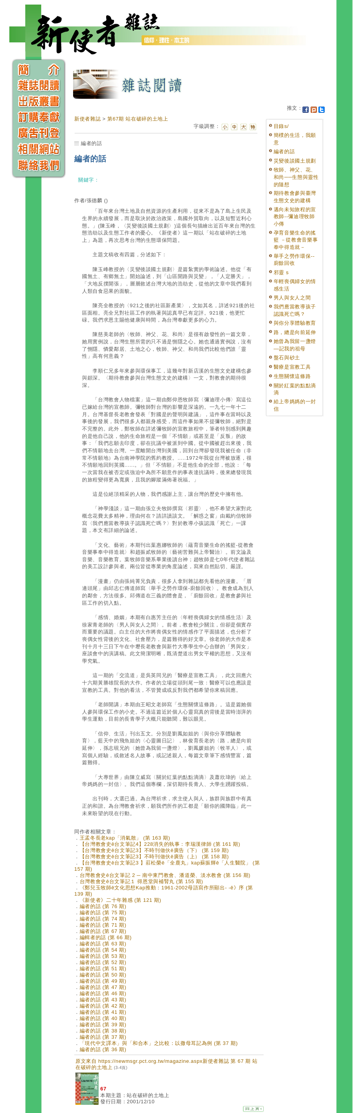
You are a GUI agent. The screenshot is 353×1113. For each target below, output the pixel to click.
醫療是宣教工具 (292, 367)
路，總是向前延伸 (295, 332)
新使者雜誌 (87, 119)
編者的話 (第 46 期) (103, 993)
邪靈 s (281, 272)
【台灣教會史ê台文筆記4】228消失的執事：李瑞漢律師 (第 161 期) (160, 844)
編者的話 (284, 151)
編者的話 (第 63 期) (103, 944)
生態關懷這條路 (292, 376)
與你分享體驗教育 (295, 323)
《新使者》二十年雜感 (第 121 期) (120, 900)
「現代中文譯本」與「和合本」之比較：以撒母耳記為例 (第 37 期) (159, 1043)
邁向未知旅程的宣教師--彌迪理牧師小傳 (295, 216)
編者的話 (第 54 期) (103, 950)
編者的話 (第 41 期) (103, 1012)
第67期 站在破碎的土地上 (137, 119)
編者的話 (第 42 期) (103, 1006)
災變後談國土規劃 (295, 161)
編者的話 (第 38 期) (103, 1031)
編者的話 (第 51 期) (103, 968)
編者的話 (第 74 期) (103, 919)
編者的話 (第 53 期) (103, 956)
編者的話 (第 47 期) (103, 987)
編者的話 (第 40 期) (103, 1018)
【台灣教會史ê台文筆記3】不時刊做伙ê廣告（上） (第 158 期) (154, 856)
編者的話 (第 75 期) (103, 912)
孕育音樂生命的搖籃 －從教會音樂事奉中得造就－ (296, 240)
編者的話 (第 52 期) (103, 962)
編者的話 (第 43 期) (103, 1000)
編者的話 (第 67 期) (103, 931)
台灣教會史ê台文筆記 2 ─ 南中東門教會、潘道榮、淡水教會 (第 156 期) (165, 875)
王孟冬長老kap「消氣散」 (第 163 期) (125, 838)
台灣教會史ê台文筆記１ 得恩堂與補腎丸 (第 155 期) (141, 881)
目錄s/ (281, 126)
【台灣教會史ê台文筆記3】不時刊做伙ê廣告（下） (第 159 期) (154, 850)
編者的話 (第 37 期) (103, 1037)
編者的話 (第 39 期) (103, 1024)
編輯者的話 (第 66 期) (106, 937)
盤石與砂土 (287, 357)
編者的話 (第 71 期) (103, 925)
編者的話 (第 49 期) (103, 981)
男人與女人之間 (292, 298)
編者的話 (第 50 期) (103, 975)
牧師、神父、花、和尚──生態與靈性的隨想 (296, 177)
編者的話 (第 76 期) (103, 906)
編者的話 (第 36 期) (103, 1049)
